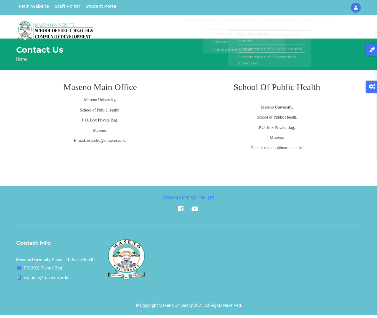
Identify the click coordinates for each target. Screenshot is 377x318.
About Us (220, 28)
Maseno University (176, 308)
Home (197, 28)
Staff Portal (67, 6)
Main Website (34, 6)
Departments (250, 28)
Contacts (324, 28)
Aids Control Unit (289, 28)
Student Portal (102, 6)
